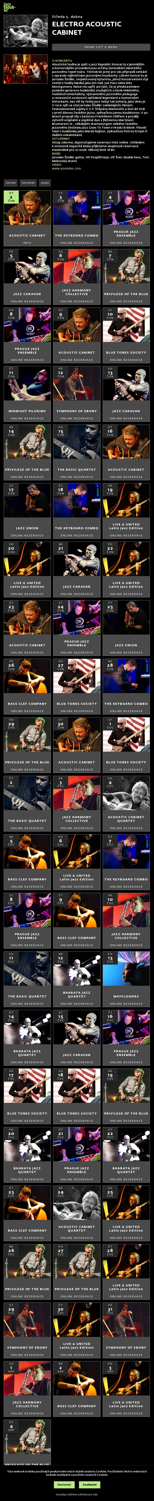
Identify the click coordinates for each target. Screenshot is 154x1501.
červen (11, 183)
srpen (45, 183)
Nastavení (64, 1485)
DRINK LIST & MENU (101, 47)
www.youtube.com (67, 168)
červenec (28, 183)
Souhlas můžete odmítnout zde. (77, 1494)
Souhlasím (90, 1485)
